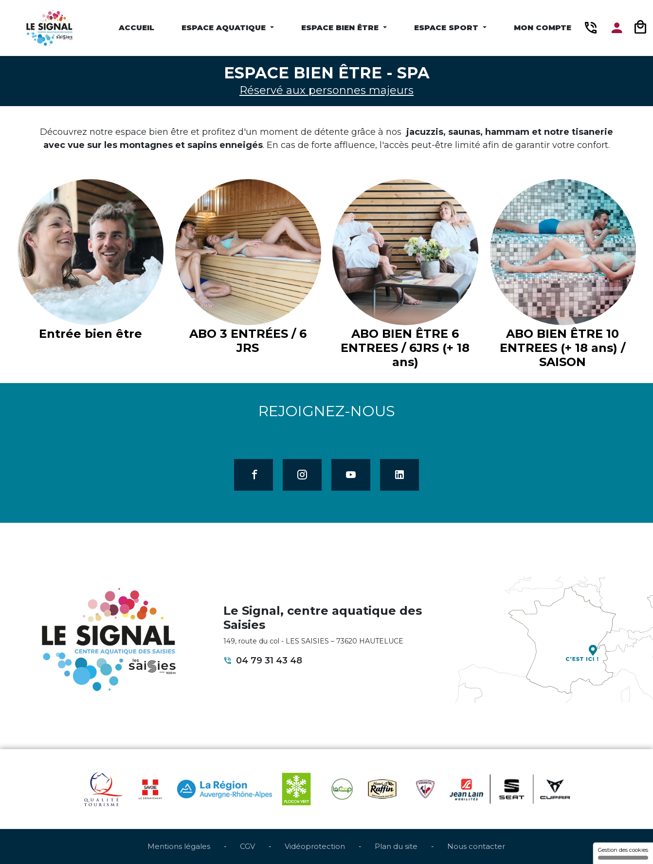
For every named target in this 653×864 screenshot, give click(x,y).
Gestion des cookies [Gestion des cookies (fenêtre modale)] (623, 853)
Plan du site (396, 846)
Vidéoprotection (315, 846)
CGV (247, 846)
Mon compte (542, 27)
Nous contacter (476, 846)
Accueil (136, 27)
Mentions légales (178, 846)
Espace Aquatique (224, 27)
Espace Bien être (341, 27)
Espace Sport (447, 27)
